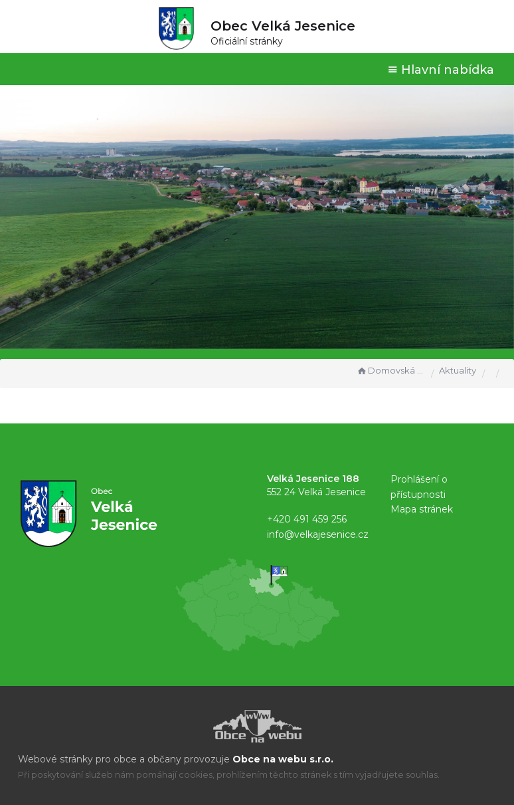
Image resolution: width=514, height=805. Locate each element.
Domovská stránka (390, 370)
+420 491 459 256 (307, 519)
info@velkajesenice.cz (318, 534)
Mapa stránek (421, 509)
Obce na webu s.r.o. (282, 759)
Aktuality (457, 370)
